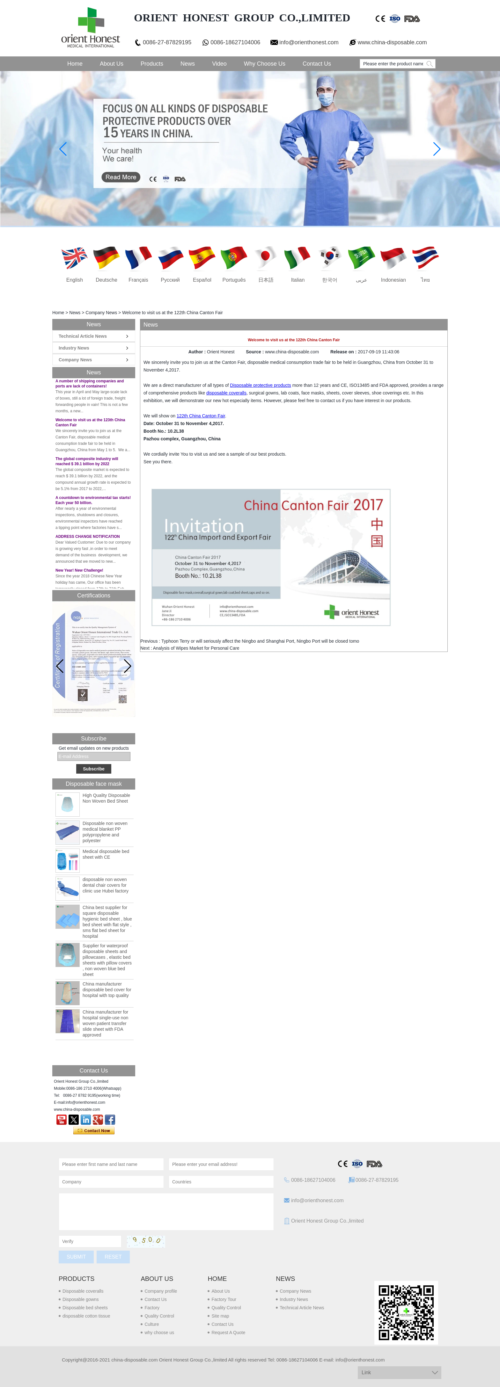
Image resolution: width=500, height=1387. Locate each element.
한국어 (329, 280)
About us (157, 1278)
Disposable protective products (260, 385)
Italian (298, 280)
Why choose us (264, 64)
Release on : (344, 351)
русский (170, 280)
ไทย (425, 280)
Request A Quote (228, 1332)
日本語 (266, 280)
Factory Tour (223, 1299)
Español (202, 280)
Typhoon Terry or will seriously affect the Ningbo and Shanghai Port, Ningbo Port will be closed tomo (260, 641)
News (187, 64)
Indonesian (393, 280)
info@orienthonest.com (308, 42)
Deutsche (106, 280)
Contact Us (317, 64)
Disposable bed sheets (85, 1307)
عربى (361, 280)
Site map (220, 1315)
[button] (127, 666)
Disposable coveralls (82, 1291)
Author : (197, 351)
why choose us (159, 1332)
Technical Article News (83, 336)
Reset (113, 1257)
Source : (255, 351)
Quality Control (159, 1315)
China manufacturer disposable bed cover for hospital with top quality (107, 989)
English (74, 280)
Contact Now (93, 1131)
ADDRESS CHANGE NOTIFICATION (87, 538)
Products (152, 64)
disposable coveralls (226, 392)
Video (219, 64)
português (234, 280)
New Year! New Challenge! (79, 571)
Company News (101, 312)
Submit (76, 1257)
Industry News (74, 347)
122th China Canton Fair (201, 415)
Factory (151, 1307)
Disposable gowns (80, 1299)
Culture (151, 1324)
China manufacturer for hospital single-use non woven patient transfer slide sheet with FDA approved (105, 1023)
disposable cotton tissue (86, 1315)
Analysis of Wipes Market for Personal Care (196, 648)
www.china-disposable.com (392, 42)
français (138, 280)
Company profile (160, 1291)
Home (75, 64)
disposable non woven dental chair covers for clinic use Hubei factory (106, 885)
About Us (111, 64)
